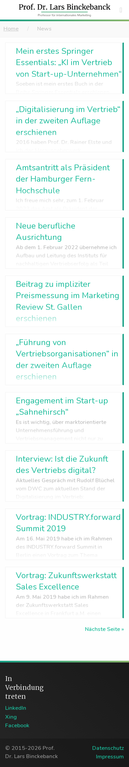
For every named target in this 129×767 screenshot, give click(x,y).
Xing (11, 717)
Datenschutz (108, 748)
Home (11, 29)
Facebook (17, 725)
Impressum (110, 756)
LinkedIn (15, 708)
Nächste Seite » (104, 629)
